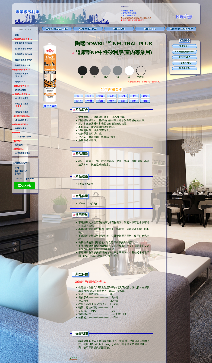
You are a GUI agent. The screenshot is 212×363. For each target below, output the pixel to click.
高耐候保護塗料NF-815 (21, 75)
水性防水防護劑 (21, 98)
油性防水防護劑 (21, 112)
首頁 (17, 35)
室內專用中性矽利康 (23, 49)
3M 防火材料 (20, 90)
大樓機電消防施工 (22, 153)
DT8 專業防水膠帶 (23, 136)
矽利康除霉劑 (21, 128)
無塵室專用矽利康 (22, 65)
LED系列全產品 (22, 120)
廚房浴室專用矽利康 (23, 60)
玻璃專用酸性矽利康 (23, 54)
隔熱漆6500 (20, 82)
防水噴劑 (19, 145)
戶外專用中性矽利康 (23, 43)
